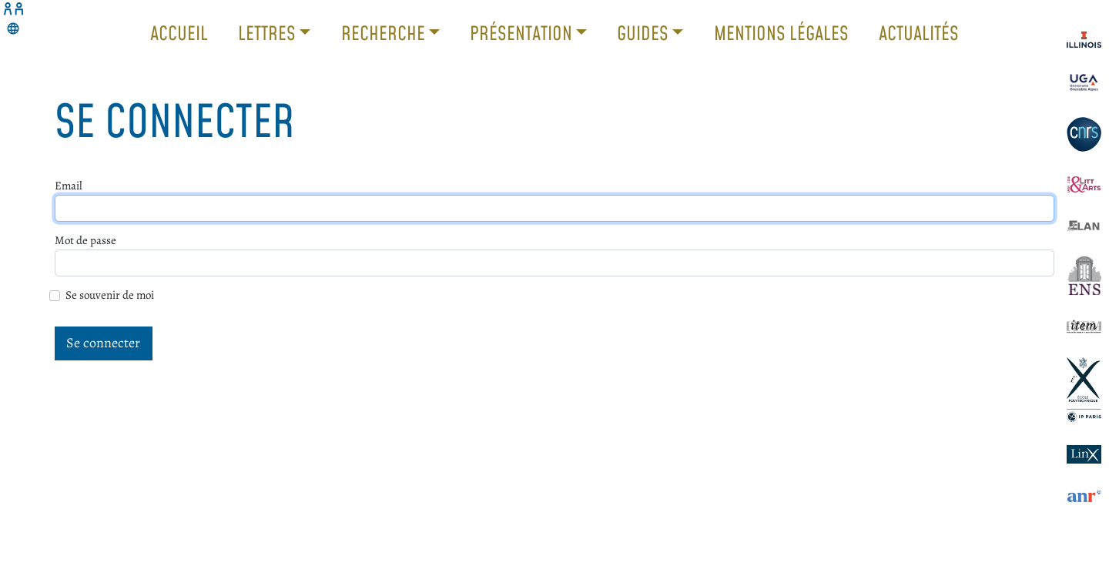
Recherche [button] (385, 33)
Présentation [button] (523, 33)
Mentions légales (781, 33)
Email (68, 185)
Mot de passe (85, 240)
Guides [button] (644, 33)
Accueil (179, 33)
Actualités (919, 33)
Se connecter (103, 342)
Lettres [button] (269, 33)
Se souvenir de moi (109, 295)
